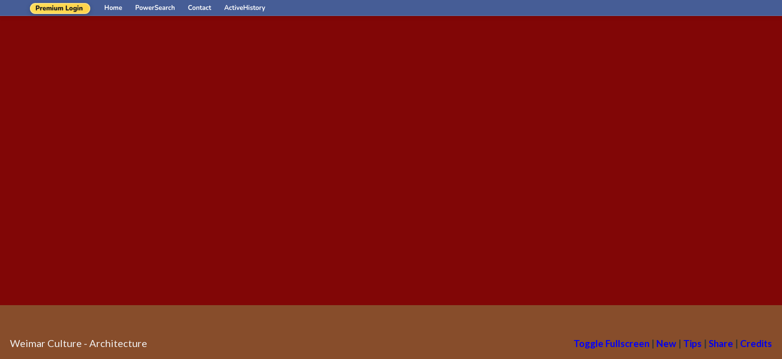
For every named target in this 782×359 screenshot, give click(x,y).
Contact (199, 7)
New (666, 343)
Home (113, 7)
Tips (692, 343)
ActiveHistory (244, 7)
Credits (756, 343)
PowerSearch (155, 7)
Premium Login (59, 8)
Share (721, 343)
